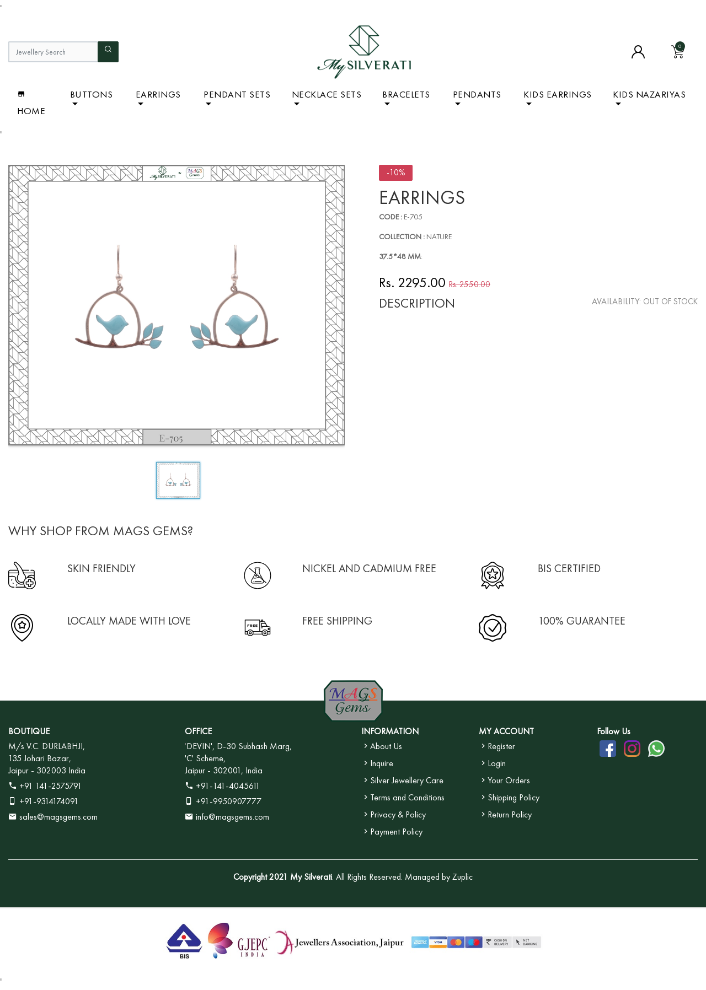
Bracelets (406, 94)
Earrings (158, 94)
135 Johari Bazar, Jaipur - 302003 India (46, 764)
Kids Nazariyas (649, 94)
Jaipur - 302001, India (224, 770)
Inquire (377, 763)
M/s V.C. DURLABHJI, (46, 746)
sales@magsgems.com (53, 816)
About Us (381, 746)
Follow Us (613, 731)
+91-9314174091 (43, 801)
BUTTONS (91, 94)
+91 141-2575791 (45, 786)
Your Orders (504, 780)
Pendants (477, 94)
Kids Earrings (557, 94)
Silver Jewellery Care (402, 780)
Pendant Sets (237, 94)
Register (497, 746)
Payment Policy (391, 831)
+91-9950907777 (223, 801)
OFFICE (198, 731)
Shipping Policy (509, 797)
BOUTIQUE (29, 731)
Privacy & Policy (393, 814)
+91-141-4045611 (222, 786)
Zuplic (462, 877)
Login (492, 763)
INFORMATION (390, 731)
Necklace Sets (327, 94)
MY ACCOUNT (506, 731)
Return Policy (505, 814)
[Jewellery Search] (53, 51)
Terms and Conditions (403, 797)
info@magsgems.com (232, 816)
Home (31, 103)
